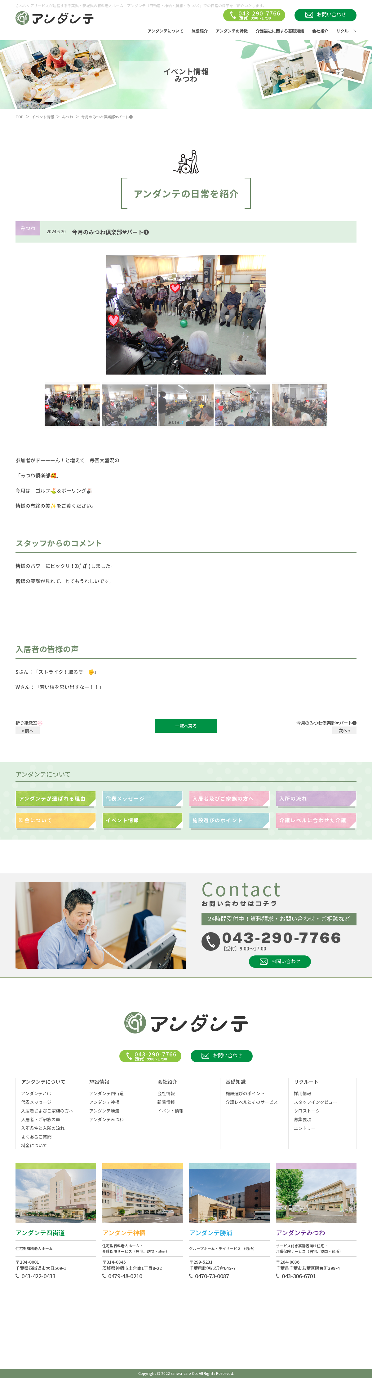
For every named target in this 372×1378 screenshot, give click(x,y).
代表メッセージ (125, 798)
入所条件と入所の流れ (42, 1128)
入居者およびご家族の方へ (47, 1110)
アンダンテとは (36, 1093)
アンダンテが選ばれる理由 (52, 798)
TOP (20, 116)
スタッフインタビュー (315, 1102)
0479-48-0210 (125, 1276)
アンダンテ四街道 (106, 1093)
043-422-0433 (38, 1276)
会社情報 (166, 1093)
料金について (35, 820)
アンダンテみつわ (106, 1119)
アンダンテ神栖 (104, 1102)
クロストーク (307, 1110)
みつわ (67, 116)
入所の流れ (293, 798)
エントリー (305, 1128)
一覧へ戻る (186, 725)
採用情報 (302, 1093)
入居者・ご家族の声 (40, 1119)
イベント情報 (43, 116)
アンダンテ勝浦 (104, 1110)
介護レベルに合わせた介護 (313, 820)
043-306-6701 (299, 1276)
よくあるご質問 (36, 1136)
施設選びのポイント (218, 820)
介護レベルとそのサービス (252, 1102)
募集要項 (302, 1119)
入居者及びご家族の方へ (223, 798)
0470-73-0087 (212, 1276)
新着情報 (166, 1102)
